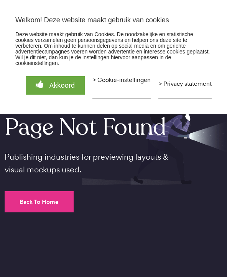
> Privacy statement (185, 84)
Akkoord (55, 84)
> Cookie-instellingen (121, 80)
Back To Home (39, 202)
